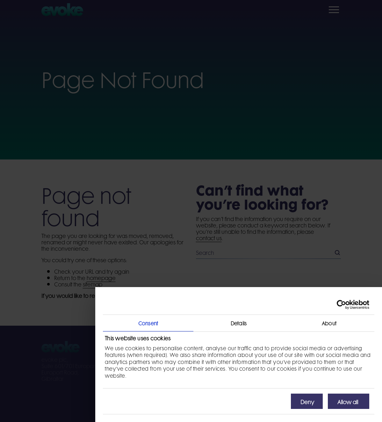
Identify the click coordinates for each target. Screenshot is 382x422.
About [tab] (329, 323)
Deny (307, 401)
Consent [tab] (148, 323)
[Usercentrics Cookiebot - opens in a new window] (341, 304)
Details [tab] (239, 323)
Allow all (347, 401)
